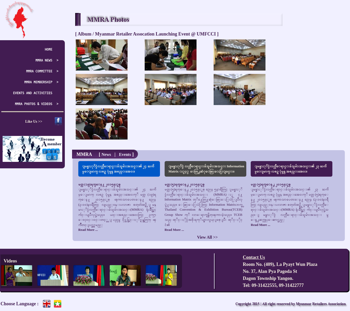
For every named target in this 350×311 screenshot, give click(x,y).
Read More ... (88, 230)
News (106, 154)
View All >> (207, 237)
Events (125, 154)
